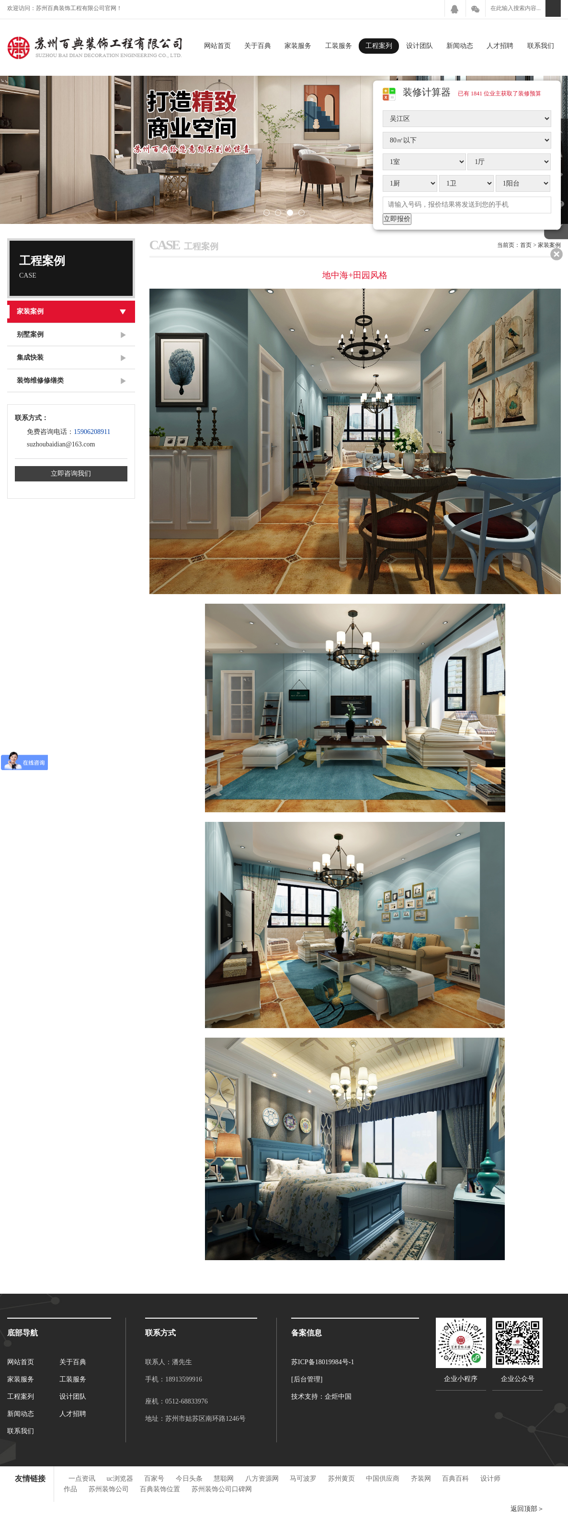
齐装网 (421, 1478)
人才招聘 (500, 45)
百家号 (154, 1478)
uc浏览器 (120, 1478)
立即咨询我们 (71, 473)
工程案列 (378, 45)
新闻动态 (459, 45)
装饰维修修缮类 (71, 381)
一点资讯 (81, 1478)
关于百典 (257, 45)
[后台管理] (306, 1379)
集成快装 (71, 358)
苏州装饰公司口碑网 (222, 1489)
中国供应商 (382, 1478)
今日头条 (189, 1478)
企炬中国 (338, 1396)
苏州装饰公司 (109, 1489)
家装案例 (75, 311)
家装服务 (297, 45)
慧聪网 (224, 1478)
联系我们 (540, 45)
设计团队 (419, 45)
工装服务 (338, 45)
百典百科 (455, 1478)
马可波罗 (303, 1478)
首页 (526, 245)
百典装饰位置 (160, 1489)
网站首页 (217, 45)
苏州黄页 (341, 1478)
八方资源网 (262, 1478)
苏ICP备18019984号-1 (322, 1362)
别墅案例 (71, 335)
